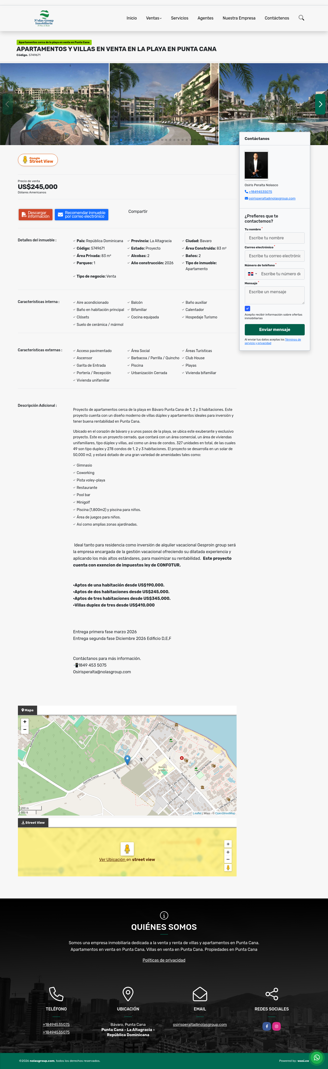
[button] (121, 140)
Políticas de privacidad (164, 960)
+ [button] (24, 722)
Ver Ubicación (112, 859)
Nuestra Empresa (239, 18)
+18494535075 (260, 192)
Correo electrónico (260, 247)
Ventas (152, 18)
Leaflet (197, 813)
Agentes (206, 18)
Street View (38, 160)
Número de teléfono (261, 265)
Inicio (132, 18)
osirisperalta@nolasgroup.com (272, 198)
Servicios (179, 18)
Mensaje (252, 283)
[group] (54, 104)
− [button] (24, 730)
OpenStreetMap (225, 813)
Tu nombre (254, 229)
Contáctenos (277, 18)
